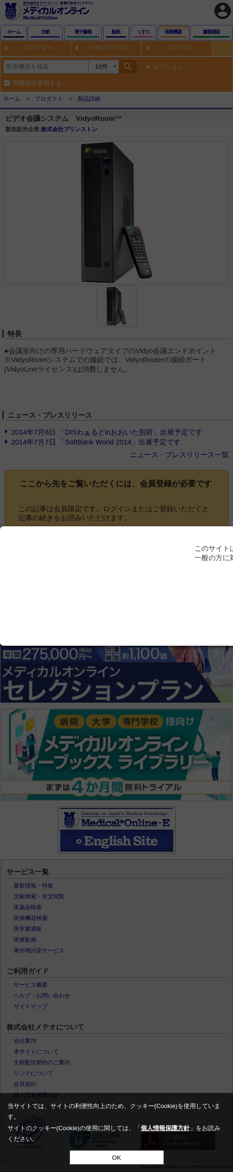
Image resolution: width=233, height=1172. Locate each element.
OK (116, 1157)
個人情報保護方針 (165, 1128)
